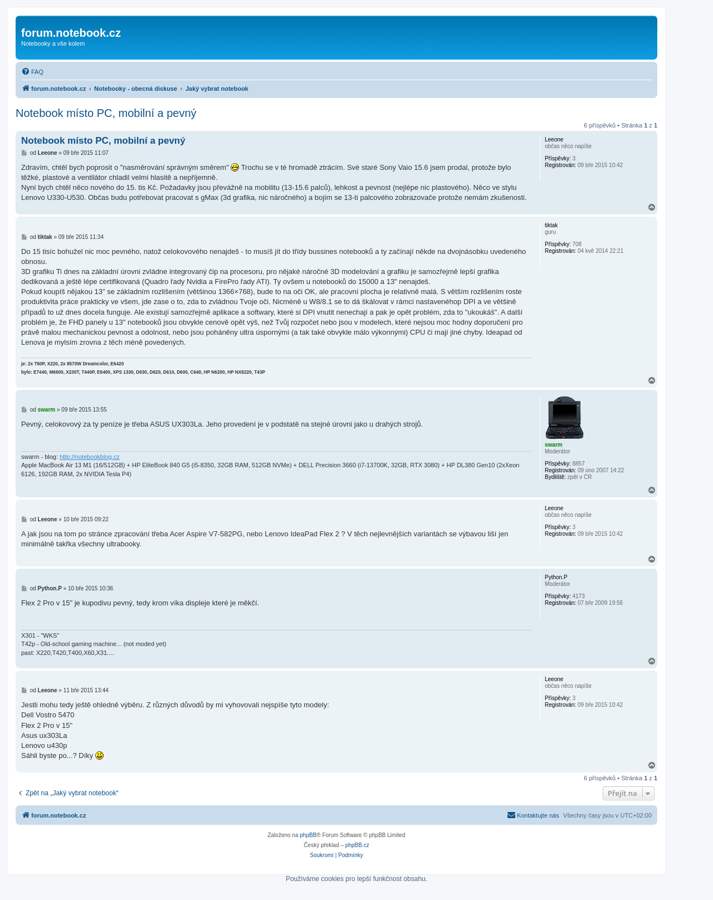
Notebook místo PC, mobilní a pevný (106, 113)
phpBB (308, 835)
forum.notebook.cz (71, 33)
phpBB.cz (357, 845)
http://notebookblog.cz (90, 456)
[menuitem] (32, 72)
